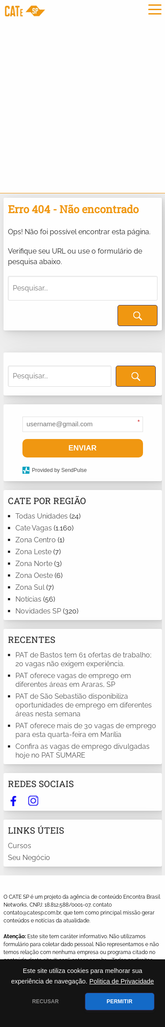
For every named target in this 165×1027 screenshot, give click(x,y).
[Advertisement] (82, 106)
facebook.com (13, 800)
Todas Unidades (41, 516)
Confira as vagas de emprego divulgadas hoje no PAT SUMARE (82, 750)
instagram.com (33, 800)
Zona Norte (33, 563)
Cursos (19, 846)
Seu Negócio (29, 857)
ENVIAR (82, 448)
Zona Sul (29, 587)
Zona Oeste (34, 575)
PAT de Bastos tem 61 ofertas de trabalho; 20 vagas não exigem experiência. (83, 659)
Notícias (28, 599)
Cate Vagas (33, 528)
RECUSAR (45, 1001)
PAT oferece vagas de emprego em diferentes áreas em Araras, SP (73, 680)
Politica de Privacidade (121, 981)
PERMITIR (119, 1001)
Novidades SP (38, 611)
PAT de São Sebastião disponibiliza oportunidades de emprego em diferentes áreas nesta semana (83, 705)
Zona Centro (35, 540)
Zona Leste (33, 552)
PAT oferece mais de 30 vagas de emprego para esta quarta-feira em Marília (85, 730)
